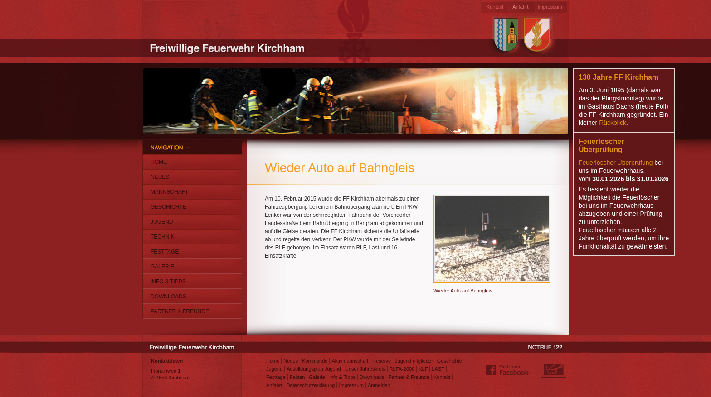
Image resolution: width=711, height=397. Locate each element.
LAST (438, 369)
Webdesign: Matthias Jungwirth (553, 370)
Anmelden (379, 385)
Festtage (165, 252)
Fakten (297, 377)
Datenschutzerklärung (310, 385)
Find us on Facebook (507, 370)
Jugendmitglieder (414, 361)
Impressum (550, 7)
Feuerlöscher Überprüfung (616, 162)
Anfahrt (520, 7)
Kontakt (495, 7)
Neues (160, 177)
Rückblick (612, 122)
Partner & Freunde (180, 311)
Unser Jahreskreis (365, 369)
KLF (423, 369)
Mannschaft (169, 192)
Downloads (168, 296)
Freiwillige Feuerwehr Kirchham (228, 47)
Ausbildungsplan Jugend (314, 369)
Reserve (381, 361)
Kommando (314, 361)
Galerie (162, 266)
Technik (163, 237)
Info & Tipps (168, 281)
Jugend (162, 222)
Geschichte (168, 207)
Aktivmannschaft (349, 361)
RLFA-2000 (402, 369)
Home (159, 162)
